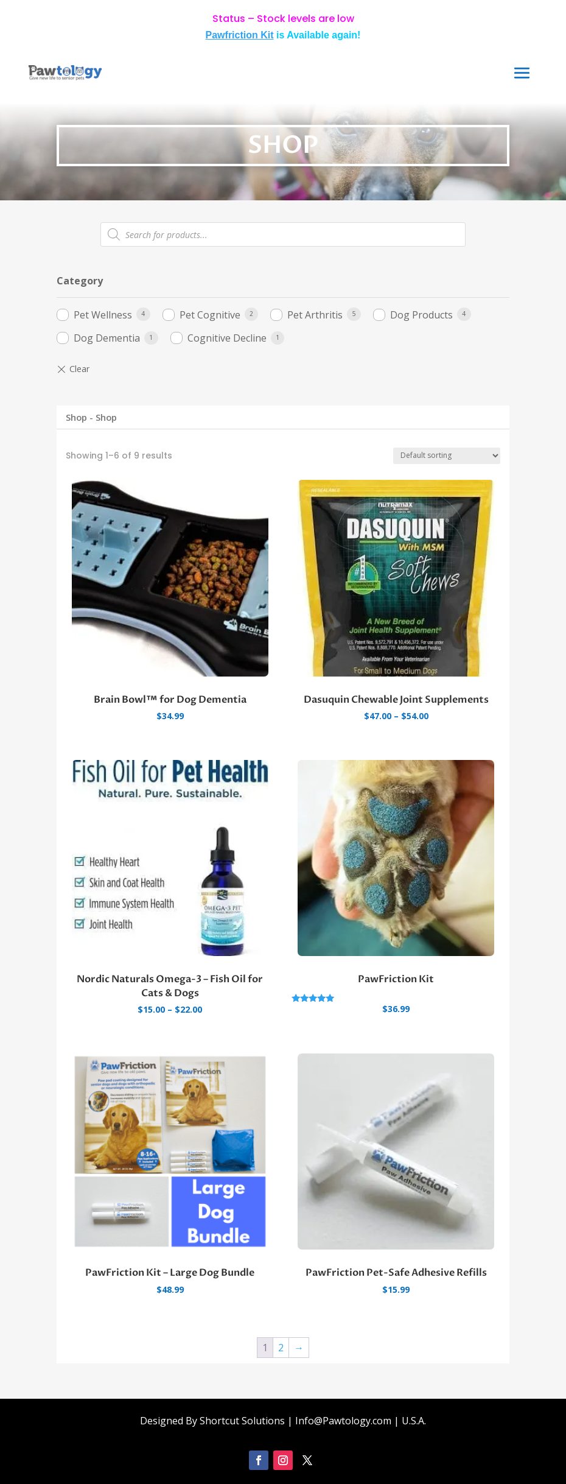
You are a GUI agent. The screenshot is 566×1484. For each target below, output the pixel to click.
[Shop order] (446, 456)
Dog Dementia (107, 338)
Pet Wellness (103, 315)
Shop (76, 417)
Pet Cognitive (210, 315)
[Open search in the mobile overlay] (283, 234)
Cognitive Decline (227, 338)
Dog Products (421, 315)
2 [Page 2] (281, 1347)
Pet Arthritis (315, 315)
